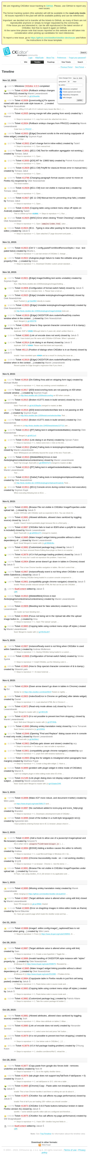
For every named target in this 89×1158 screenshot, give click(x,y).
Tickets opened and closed (70, 92)
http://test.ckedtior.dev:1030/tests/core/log (35, 396)
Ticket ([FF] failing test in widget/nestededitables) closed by (45, 431)
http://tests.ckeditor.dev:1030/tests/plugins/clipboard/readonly (39, 483)
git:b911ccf (30, 436)
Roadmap (51, 62)
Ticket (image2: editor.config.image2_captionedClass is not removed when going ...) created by (41, 930)
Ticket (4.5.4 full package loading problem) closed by (45, 554)
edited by (26, 589)
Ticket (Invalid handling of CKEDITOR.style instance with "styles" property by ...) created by (44, 960)
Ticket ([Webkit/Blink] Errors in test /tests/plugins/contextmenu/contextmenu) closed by (39, 459)
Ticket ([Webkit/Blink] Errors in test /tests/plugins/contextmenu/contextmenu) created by (39, 597)
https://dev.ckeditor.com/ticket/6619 (37, 692)
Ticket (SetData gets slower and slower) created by (42, 743)
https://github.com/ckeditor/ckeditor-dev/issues (53, 37)
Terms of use (70, 1150)
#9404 (30, 346)
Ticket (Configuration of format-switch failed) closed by (45, 288)
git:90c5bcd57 (43, 632)
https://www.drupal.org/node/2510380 (40, 974)
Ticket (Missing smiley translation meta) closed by (47, 726)
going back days (67, 81)
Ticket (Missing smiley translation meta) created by (41, 890)
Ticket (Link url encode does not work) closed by (43, 335)
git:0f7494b (50, 722)
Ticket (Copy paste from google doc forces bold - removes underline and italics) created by (41, 1067)
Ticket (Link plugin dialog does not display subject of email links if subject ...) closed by (44, 779)
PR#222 (27, 129)
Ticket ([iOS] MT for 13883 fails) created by (46, 160)
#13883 (35, 214)
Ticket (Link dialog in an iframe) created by (43, 440)
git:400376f (30, 321)
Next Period (79, 67)
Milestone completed (29, 86)
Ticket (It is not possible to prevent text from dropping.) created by (45, 1037)
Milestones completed (68, 89)
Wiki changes (66, 98)
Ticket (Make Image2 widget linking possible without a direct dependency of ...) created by (42, 970)
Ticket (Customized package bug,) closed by (41, 547)
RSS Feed (46, 1145)
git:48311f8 (42, 712)
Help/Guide (39, 58)
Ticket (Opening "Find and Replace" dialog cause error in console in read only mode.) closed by (45, 735)
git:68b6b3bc (48, 543)
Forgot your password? (77, 58)
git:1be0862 (31, 301)
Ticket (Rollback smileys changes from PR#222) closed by (29, 92)
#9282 (30, 331)
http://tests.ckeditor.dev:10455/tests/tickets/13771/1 (44, 426)
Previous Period (67, 67)
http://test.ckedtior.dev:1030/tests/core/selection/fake (39, 416)
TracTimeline (45, 1134)
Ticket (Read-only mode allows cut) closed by (38, 708)
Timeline (37, 62)
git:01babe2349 (53, 784)
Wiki (25, 62)
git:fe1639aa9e (34, 406)
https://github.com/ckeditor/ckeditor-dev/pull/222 (46, 894)
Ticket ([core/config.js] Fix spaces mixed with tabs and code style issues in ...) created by (29, 103)
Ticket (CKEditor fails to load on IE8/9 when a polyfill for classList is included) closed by (44, 529)
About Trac (50, 58)
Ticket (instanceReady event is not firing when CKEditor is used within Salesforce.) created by (44, 648)
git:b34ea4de (33, 96)
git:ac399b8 (35, 904)
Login (30, 58)
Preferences (61, 58)
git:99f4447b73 (44, 463)
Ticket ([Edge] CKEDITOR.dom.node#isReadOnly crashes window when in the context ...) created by (42, 361)
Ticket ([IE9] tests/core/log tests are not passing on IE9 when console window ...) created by (42, 391)
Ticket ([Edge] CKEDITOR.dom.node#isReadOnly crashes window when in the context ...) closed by (42, 317)
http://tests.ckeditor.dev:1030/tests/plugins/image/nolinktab (38, 311)
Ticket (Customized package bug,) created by (44, 999)
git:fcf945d (39, 729)
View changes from (71, 78)
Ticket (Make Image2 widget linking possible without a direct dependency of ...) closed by (42, 539)
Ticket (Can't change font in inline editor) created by (44, 143)
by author (71, 85)
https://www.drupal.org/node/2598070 (40, 964)
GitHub (49, 6)
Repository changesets (69, 95)
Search (80, 62)
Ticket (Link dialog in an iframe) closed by (40, 342)
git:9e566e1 (33, 739)
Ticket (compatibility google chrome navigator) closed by (46, 582)
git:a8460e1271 (34, 533)
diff (16, 592)
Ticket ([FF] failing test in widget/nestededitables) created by (42, 469)
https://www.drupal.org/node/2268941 (54, 934)
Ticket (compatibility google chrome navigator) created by (45, 751)
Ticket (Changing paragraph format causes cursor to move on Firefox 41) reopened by (43, 179)
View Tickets (66, 62)
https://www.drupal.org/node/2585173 (29, 804)
